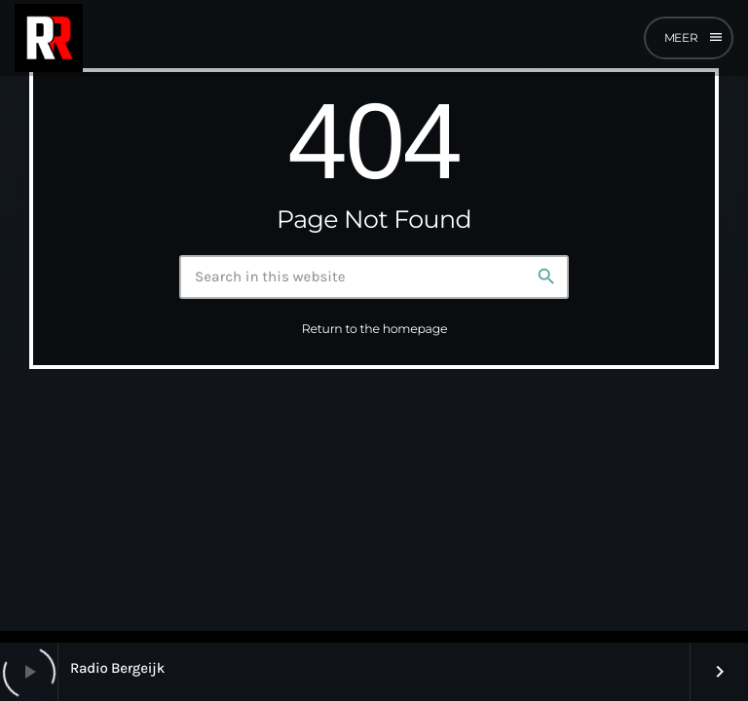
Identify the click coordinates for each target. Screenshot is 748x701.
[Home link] (49, 38)
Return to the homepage (374, 329)
